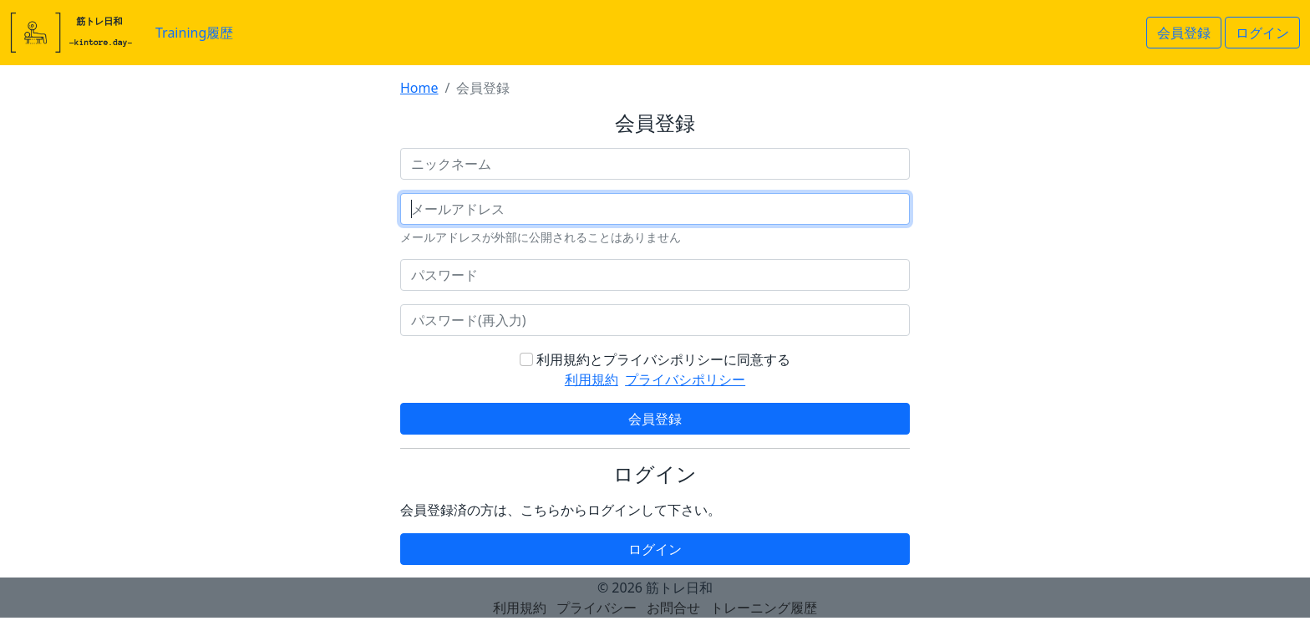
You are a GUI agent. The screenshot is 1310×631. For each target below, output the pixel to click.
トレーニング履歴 (763, 607)
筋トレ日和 (679, 587)
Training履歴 (194, 32)
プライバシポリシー (685, 379)
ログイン (1262, 32)
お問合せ (673, 607)
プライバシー (596, 607)
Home (419, 88)
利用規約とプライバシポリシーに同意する (663, 359)
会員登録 (1184, 32)
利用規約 (591, 379)
